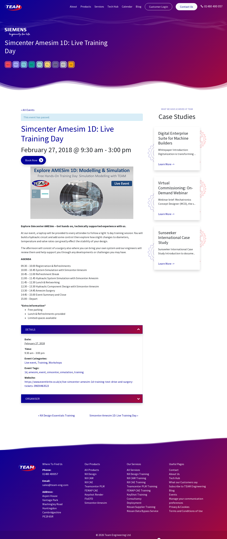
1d (26, 372)
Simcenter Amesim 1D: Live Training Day (114, 415)
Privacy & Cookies (179, 507)
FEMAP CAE (91, 490)
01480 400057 (50, 474)
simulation (66, 372)
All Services (133, 470)
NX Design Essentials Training (56, 415)
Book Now (31, 160)
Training (43, 362)
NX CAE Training (136, 482)
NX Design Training (138, 474)
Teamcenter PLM (95, 486)
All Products (92, 470)
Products (85, 6)
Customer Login (158, 6)
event (42, 372)
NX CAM (89, 478)
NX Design (90, 474)
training (79, 372)
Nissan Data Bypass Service (142, 511)
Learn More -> (166, 164)
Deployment (134, 502)
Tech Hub (112, 6)
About (73, 6)
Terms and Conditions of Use (186, 511)
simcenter (53, 372)
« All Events (27, 110)
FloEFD (89, 498)
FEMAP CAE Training (139, 490)
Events (173, 494)
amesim (33, 372)
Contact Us (186, 6)
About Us (174, 474)
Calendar (127, 6)
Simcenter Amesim (96, 502)
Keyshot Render (94, 494)
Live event (30, 362)
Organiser (32, 398)
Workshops (55, 362)
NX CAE (89, 482)
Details (30, 329)
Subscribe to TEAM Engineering (187, 486)
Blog (138, 6)
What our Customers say (183, 482)
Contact (174, 470)
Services (99, 6)
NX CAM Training (136, 478)
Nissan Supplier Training (141, 507)
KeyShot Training (137, 494)
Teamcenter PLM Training (142, 486)
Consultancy (134, 498)
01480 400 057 (212, 6)
